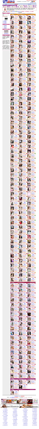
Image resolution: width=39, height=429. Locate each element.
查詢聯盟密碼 (6, 33)
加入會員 (35, 2)
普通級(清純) (18, 11)
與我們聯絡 (31, 2)
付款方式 (5, 26)
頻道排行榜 (29, 4)
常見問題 (5, 25)
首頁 (6, 4)
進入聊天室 (24, 21)
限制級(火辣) (8, 11)
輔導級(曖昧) (13, 11)
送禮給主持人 (16, 17)
